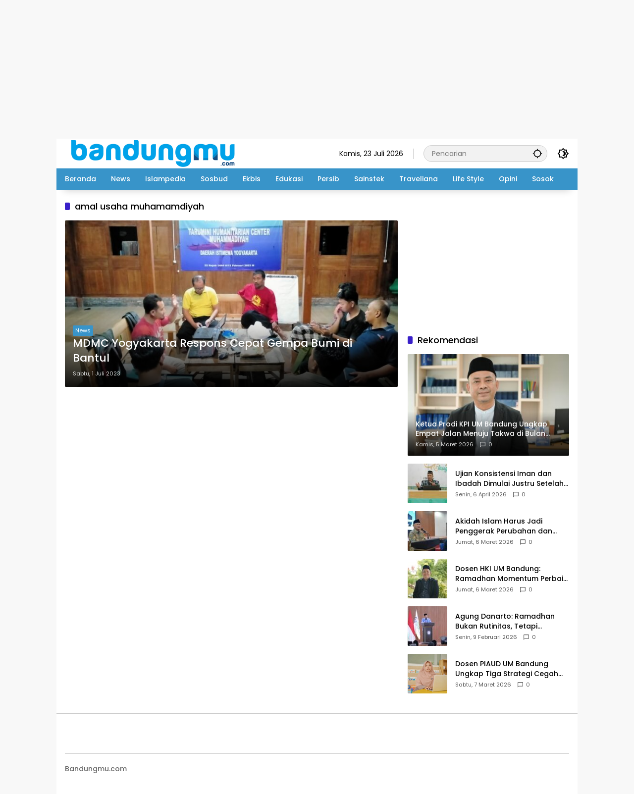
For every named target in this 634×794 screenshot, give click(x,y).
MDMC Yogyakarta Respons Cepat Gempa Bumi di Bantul (212, 351)
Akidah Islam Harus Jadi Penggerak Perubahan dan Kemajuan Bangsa (503, 526)
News (83, 330)
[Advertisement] (297, 69)
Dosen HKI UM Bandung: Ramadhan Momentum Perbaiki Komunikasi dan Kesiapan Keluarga (512, 573)
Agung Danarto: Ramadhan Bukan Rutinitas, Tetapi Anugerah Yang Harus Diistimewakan (505, 621)
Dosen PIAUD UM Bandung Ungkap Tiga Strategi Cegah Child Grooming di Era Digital (507, 669)
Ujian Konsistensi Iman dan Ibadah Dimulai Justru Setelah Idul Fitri (509, 478)
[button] (537, 153)
